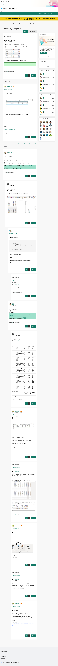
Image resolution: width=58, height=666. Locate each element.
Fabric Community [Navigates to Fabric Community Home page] (13, 8)
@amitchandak (16, 340)
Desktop (35, 24)
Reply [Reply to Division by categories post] (33, 75)
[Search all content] (43, 16)
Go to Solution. (21, 64)
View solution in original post (9, 129)
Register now (31, 19)
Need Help (9, 68)
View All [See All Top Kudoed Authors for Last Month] (41, 114)
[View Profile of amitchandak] (11, 152)
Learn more (3, 4)
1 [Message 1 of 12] (7, 71)
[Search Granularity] (24, 16)
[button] (25, 31)
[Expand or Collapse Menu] (1, 11)
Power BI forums (7, 24)
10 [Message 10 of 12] (15, 631)
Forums (15, 24)
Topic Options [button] (32, 31)
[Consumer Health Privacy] (15, 662)
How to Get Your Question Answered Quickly (45, 65)
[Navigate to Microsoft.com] (4, 8)
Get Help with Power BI (25, 24)
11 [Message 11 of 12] (12, 265)
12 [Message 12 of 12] (15, 292)
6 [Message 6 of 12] (7, 133)
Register (40, 13)
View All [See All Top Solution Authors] (41, 90)
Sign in (45, 13)
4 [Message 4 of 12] (12, 322)
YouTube (30, 165)
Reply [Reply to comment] (33, 136)
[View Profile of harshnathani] (9, 86)
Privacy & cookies (3, 656)
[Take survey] (43, 53)
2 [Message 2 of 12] (7, 172)
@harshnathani (16, 284)
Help (48, 13)
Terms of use (3, 658)
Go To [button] (52, 13)
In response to (8, 89)
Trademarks (3, 659)
